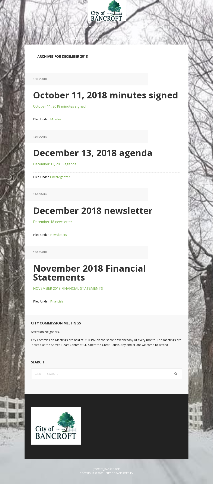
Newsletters (58, 235)
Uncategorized (60, 177)
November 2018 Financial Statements (89, 272)
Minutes (55, 119)
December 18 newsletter (52, 221)
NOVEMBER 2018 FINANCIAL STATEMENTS (68, 288)
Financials (57, 301)
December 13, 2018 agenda (93, 153)
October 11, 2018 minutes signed (105, 95)
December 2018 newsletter (93, 210)
